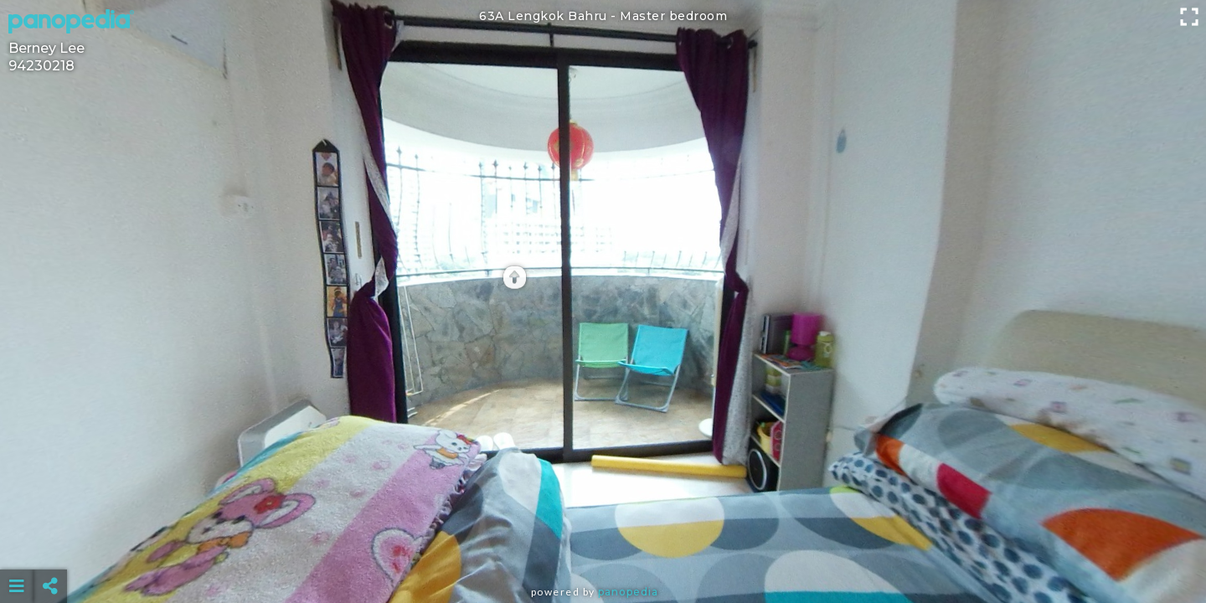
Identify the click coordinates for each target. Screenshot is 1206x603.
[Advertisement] (603, 544)
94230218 (41, 66)
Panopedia (628, 591)
